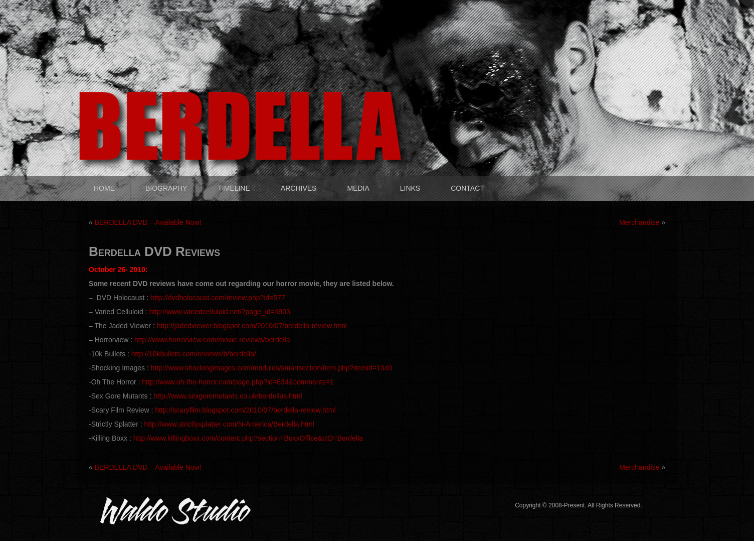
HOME (104, 188)
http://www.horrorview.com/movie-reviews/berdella (212, 340)
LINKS (410, 188)
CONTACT (467, 188)
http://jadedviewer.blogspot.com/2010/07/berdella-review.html (252, 326)
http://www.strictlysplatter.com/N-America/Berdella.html (229, 424)
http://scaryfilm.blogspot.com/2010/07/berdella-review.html (245, 410)
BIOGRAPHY (166, 188)
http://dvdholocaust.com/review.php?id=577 (217, 298)
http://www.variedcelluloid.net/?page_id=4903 (219, 312)
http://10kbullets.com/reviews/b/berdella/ (193, 354)
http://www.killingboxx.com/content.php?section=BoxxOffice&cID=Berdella (248, 438)
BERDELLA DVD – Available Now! (148, 222)
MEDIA (358, 188)
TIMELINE (234, 188)
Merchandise (639, 222)
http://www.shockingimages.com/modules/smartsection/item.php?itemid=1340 (271, 368)
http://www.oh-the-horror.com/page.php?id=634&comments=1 (237, 382)
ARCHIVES (299, 188)
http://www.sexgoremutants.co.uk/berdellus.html (227, 396)
